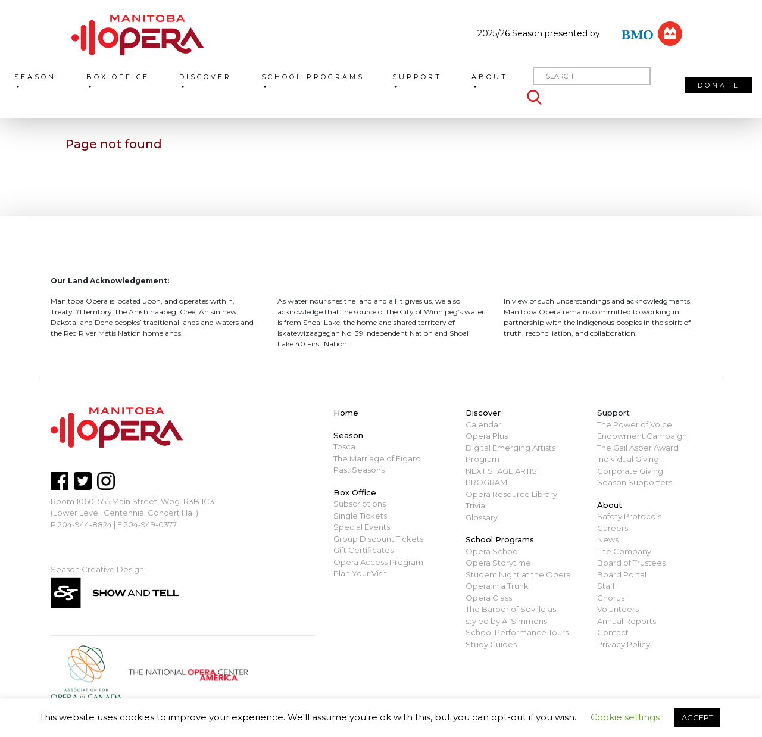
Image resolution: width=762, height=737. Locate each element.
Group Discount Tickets (378, 539)
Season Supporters (634, 482)
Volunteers (618, 609)
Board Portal (622, 574)
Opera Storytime (498, 562)
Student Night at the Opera (518, 574)
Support (417, 77)
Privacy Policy (623, 644)
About (489, 77)
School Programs (312, 77)
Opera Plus (487, 436)
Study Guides (491, 644)
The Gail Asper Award (638, 447)
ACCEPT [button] (697, 717)
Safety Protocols (629, 516)
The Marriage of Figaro (377, 458)
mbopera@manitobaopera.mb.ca (116, 536)
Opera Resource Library (511, 494)
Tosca (344, 446)
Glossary (482, 517)
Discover (205, 77)
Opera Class (489, 597)
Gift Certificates (363, 550)
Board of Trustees (631, 562)
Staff (606, 586)
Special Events (361, 527)
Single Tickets (360, 515)
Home (345, 412)
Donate (719, 85)
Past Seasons (359, 469)
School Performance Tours (517, 632)
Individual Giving (628, 459)
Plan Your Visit (360, 573)
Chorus (610, 597)
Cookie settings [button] (625, 717)
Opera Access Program (378, 562)
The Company (624, 551)
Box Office (117, 77)
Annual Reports (626, 621)
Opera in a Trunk (497, 586)
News (608, 539)
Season (35, 77)
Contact (613, 632)
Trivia (475, 505)
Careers (612, 528)
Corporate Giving (630, 471)
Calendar (483, 424)
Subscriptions (359, 503)
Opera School (493, 551)
